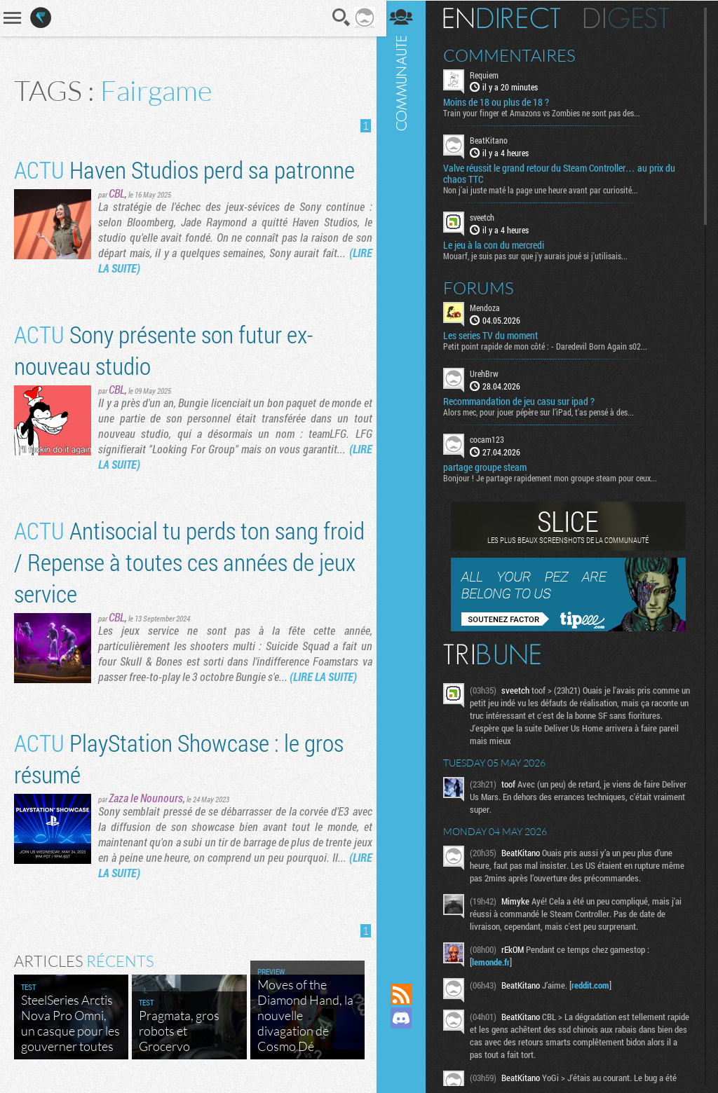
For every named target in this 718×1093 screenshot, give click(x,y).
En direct (506, 17)
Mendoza (490, 306)
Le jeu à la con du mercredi (498, 244)
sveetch (487, 217)
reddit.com (595, 984)
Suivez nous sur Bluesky (405, 1065)
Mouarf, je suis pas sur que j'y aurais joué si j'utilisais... (540, 255)
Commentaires (514, 54)
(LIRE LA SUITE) (323, 676)
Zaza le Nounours (146, 797)
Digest (631, 17)
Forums (483, 287)
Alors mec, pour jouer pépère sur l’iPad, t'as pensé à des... (543, 411)
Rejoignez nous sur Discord (405, 1018)
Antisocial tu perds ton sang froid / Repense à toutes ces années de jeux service (189, 561)
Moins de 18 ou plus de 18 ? (501, 102)
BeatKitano (494, 140)
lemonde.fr (496, 961)
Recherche (337, 17)
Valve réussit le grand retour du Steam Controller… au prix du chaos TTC (564, 174)
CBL (117, 193)
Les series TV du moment (495, 335)
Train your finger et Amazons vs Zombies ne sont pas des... (546, 112)
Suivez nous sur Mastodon (405, 1041)
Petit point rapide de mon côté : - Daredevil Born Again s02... (550, 345)
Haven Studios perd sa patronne (184, 169)
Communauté (406, 478)
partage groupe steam (489, 466)
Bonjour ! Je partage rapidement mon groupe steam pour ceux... (555, 477)
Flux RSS (405, 994)
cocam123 (492, 438)
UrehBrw (489, 372)
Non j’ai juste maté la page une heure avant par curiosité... (545, 189)
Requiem (489, 74)
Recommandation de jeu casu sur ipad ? (524, 400)
